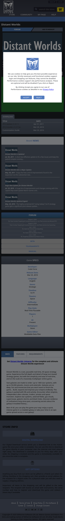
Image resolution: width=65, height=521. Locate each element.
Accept (26, 97)
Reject (39, 97)
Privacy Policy (48, 89)
